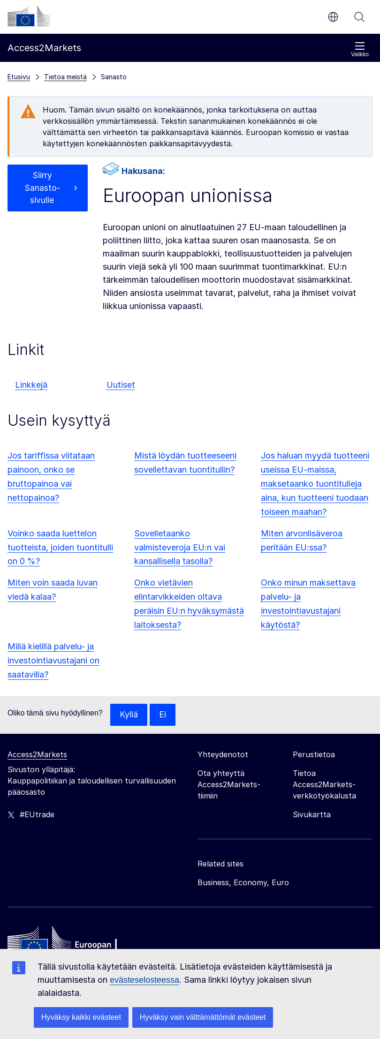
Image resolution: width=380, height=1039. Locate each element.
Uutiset (120, 385)
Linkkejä (31, 385)
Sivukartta (312, 815)
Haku (359, 17)
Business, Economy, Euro (243, 883)
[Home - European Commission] (76, 944)
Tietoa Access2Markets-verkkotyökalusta (324, 785)
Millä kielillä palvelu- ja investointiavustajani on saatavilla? (53, 660)
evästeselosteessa (144, 980)
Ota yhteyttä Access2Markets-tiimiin (229, 785)
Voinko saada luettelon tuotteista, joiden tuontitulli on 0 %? (60, 547)
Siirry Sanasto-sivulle (42, 189)
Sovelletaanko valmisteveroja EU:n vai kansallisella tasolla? (179, 547)
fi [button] (333, 17)
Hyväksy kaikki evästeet (81, 1017)
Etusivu (19, 77)
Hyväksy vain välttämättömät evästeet (203, 1017)
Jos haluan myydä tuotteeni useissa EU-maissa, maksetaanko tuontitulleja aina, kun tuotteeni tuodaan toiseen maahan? (315, 484)
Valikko (360, 49)
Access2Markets (37, 755)
